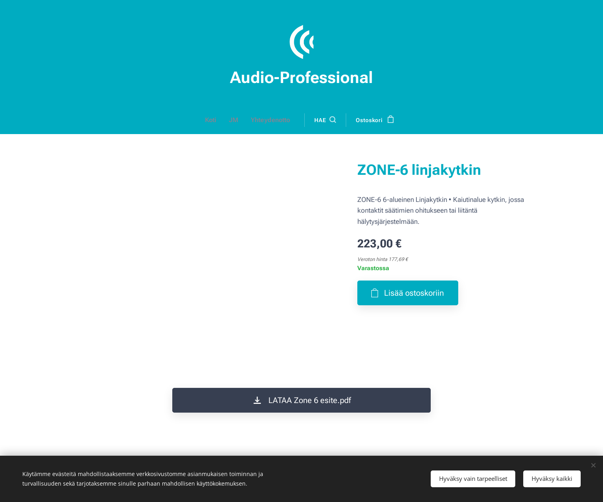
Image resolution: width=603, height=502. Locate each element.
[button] (324, 120)
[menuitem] (214, 120)
